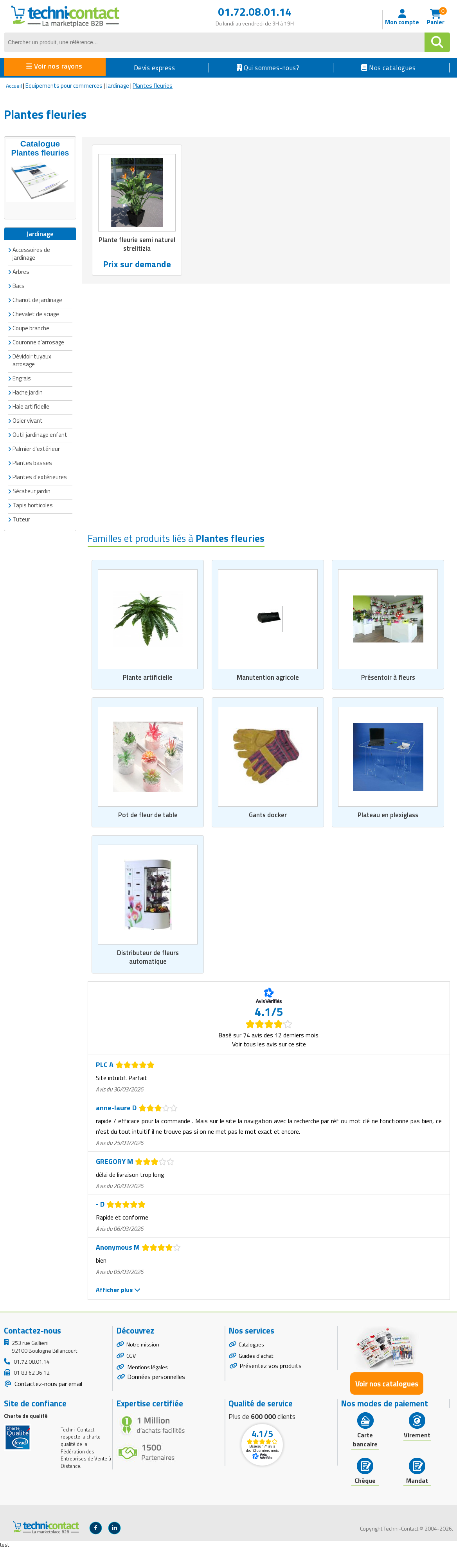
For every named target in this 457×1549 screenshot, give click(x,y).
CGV (131, 1356)
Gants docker (267, 815)
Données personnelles (156, 1377)
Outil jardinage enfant (40, 434)
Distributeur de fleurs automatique (148, 957)
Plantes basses (32, 462)
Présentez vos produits (270, 1366)
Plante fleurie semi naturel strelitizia (137, 244)
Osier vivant (28, 420)
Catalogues (251, 1345)
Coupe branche (31, 327)
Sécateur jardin (31, 490)
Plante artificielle (148, 677)
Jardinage (117, 85)
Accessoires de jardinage (31, 253)
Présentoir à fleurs (388, 677)
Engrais (22, 377)
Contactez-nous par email (47, 1384)
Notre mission (142, 1345)
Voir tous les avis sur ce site (269, 1044)
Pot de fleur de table (148, 815)
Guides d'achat (256, 1356)
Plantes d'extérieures (40, 476)
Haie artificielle (31, 406)
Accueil (14, 85)
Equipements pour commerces (64, 85)
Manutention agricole (268, 677)
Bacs (19, 285)
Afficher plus (118, 1290)
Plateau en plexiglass (388, 815)
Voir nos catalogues (386, 1383)
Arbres (21, 271)
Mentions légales (147, 1367)
